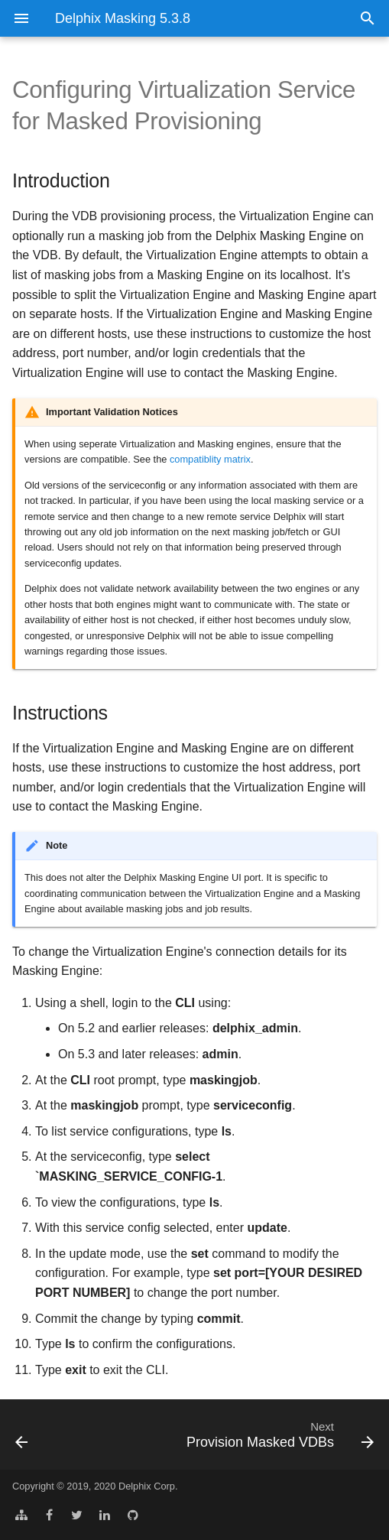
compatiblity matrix (210, 459)
